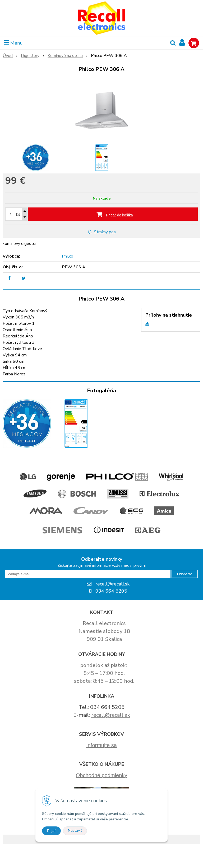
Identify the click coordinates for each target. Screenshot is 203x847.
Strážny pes (101, 232)
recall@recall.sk (110, 715)
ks (18, 214)
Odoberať (184, 574)
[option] (35, 157)
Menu (13, 43)
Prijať (51, 831)
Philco (67, 256)
